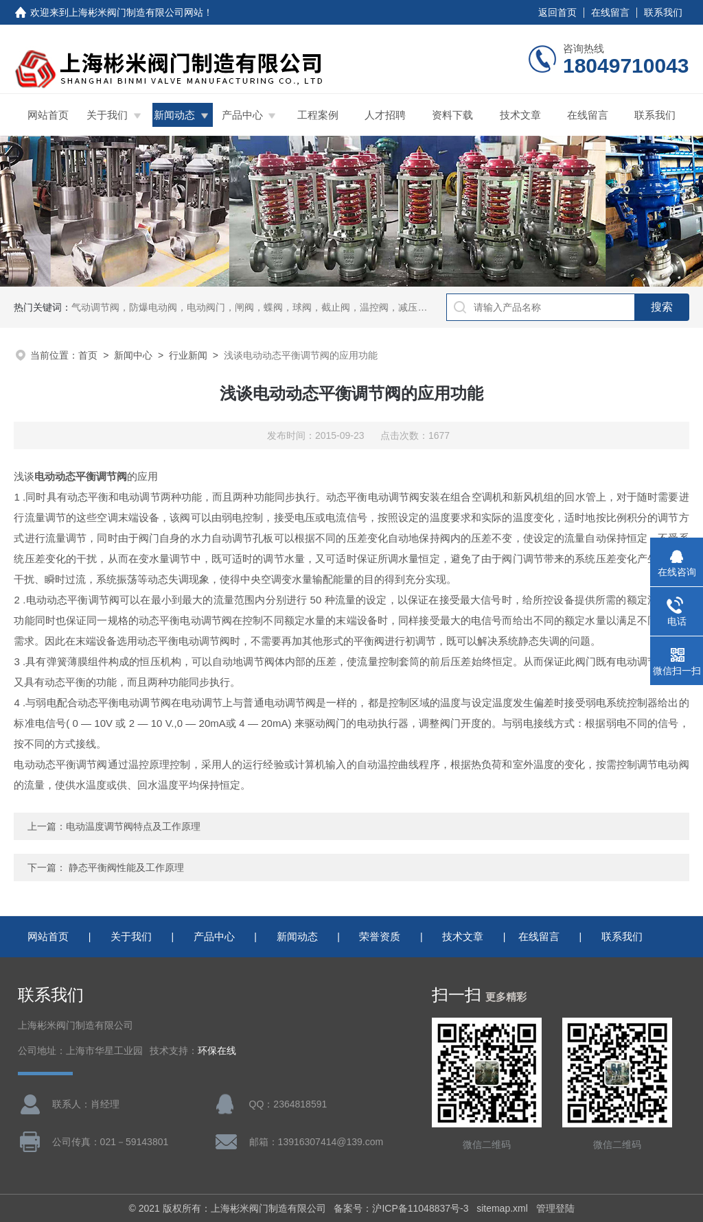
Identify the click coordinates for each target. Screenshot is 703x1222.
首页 (87, 355)
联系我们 (663, 12)
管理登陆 (555, 1208)
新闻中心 (133, 355)
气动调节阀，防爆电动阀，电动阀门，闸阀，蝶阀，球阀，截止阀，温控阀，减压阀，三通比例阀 (278, 307)
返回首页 (557, 12)
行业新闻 (188, 355)
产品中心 (242, 115)
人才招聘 (385, 115)
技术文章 (520, 115)
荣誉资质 (379, 936)
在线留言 (610, 12)
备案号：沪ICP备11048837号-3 (401, 1208)
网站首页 (48, 115)
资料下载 (452, 115)
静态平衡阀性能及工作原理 (126, 867)
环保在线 (217, 1051)
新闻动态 (174, 115)
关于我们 (107, 115)
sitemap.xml (502, 1208)
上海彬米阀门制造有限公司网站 (136, 12)
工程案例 (317, 115)
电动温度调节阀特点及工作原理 (133, 826)
